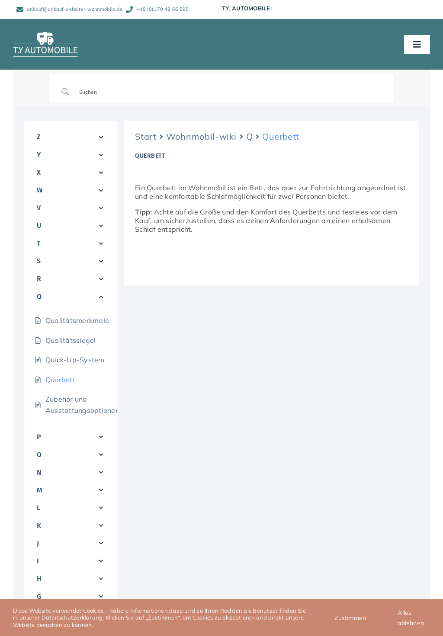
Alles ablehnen (411, 618)
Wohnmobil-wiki (201, 136)
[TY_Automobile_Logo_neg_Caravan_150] (45, 35)
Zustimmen (350, 618)
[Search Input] (232, 91)
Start (146, 136)
